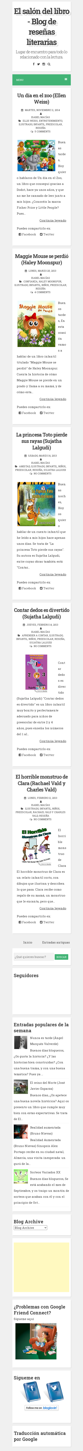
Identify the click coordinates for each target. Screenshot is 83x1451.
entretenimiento (50, 120)
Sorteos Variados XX (45, 1172)
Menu (41, 79)
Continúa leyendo (53, 220)
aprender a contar (35, 635)
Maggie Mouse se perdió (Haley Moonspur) (41, 259)
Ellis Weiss (30, 120)
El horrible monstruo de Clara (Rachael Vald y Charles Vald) (42, 783)
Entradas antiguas (56, 942)
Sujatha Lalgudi (55, 469)
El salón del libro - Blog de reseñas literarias (41, 26)
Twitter (47, 234)
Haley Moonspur (50, 281)
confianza (30, 281)
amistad (24, 466)
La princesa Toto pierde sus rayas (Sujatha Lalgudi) (41, 441)
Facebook (27, 234)
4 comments (42, 292)
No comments (43, 473)
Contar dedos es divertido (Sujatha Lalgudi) (41, 613)
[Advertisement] (41, 1267)
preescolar (54, 124)
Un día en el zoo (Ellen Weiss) (41, 98)
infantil (39, 124)
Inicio (27, 942)
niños (45, 285)
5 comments (43, 131)
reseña (41, 127)
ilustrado (25, 124)
